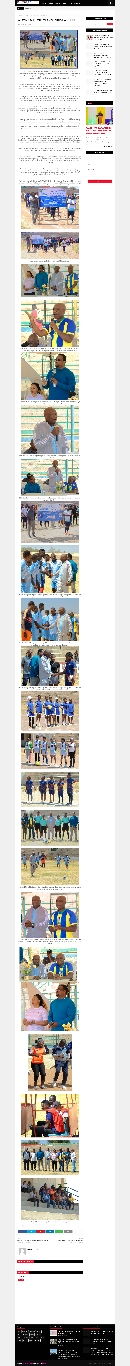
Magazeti (38, 1334)
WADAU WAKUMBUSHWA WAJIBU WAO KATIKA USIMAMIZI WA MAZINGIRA (102, 73)
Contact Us (102, 1363)
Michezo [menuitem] (57, 3)
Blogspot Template (28, 1363)
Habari (24, 15)
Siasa (37, 1337)
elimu (30, 1340)
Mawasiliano (109, 1363)
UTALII (19, 1340)
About (94, 1363)
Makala (19, 1337)
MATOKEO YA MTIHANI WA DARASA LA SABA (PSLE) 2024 (69, 1332)
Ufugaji (25, 1340)
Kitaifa (32, 1334)
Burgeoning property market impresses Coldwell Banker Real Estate (68, 1342)
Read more (109, 146)
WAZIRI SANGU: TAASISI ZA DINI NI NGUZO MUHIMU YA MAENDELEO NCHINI (98, 131)
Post (20, 24)
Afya (19, 1331)
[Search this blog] (96, 24)
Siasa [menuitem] (64, 3)
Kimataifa (25, 1334)
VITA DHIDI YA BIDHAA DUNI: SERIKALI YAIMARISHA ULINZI (103, 91)
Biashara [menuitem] (77, 3)
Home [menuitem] (44, 3)
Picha (32, 1337)
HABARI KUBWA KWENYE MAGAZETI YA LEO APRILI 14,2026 (102, 64)
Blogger (44, 1363)
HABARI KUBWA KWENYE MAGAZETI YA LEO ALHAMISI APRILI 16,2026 (103, 46)
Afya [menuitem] (70, 3)
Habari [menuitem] (51, 3)
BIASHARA (25, 1331)
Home (19, 15)
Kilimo (19, 1334)
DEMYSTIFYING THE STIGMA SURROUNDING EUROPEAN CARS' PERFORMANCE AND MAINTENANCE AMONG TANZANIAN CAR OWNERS (69, 1353)
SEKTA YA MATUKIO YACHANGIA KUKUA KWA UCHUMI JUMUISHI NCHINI (102, 55)
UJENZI (42, 1337)
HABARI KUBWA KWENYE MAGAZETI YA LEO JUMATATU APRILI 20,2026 (103, 37)
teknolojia (37, 1340)
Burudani (32, 1331)
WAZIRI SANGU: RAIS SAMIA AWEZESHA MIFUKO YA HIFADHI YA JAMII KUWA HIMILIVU (102, 83)
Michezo (27, 1225)
